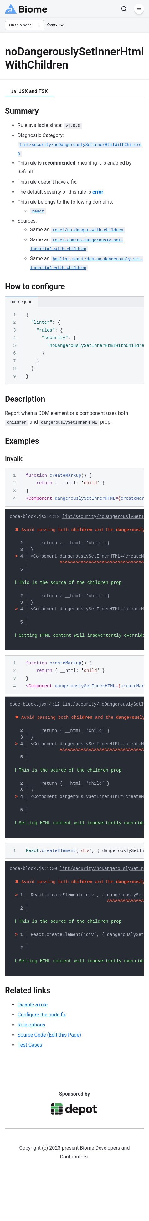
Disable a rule (33, 1040)
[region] (74, 346)
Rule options (31, 1060)
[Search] (124, 9)
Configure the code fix (42, 1050)
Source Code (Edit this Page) (49, 1070)
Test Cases (30, 1080)
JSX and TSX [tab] (29, 91)
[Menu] (139, 9)
